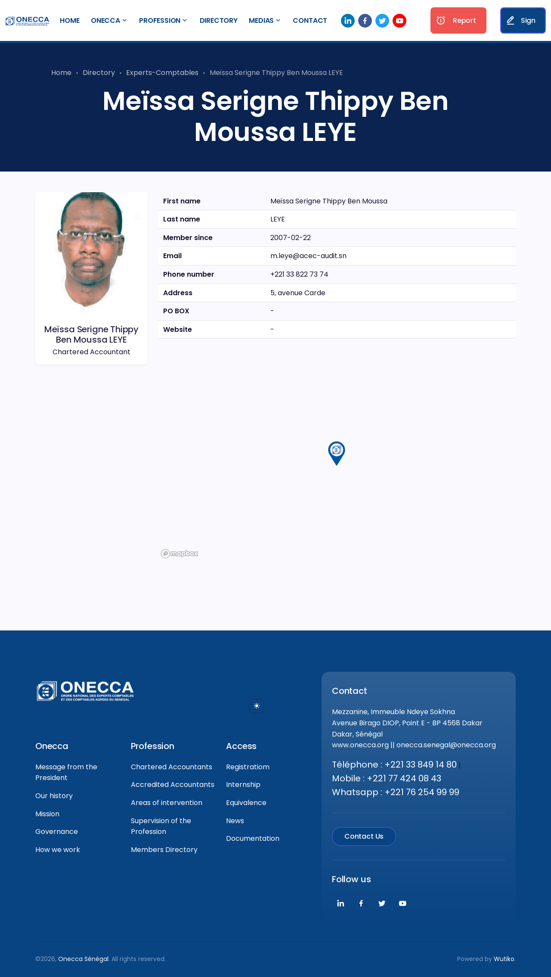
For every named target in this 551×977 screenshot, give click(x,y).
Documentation (252, 838)
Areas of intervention (166, 803)
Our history (54, 796)
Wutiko (504, 959)
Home (69, 20)
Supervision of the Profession (161, 826)
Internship (243, 785)
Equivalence (246, 803)
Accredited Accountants (172, 785)
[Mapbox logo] (179, 554)
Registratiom (247, 767)
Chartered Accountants (171, 767)
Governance (56, 832)
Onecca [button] (105, 20)
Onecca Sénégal (83, 959)
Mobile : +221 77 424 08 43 (386, 778)
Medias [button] (261, 20)
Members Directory (164, 850)
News (235, 821)
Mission (47, 814)
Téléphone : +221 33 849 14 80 (394, 765)
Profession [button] (159, 20)
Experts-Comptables (162, 73)
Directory (219, 20)
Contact (310, 20)
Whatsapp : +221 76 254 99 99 (395, 792)
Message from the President (66, 772)
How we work (57, 850)
